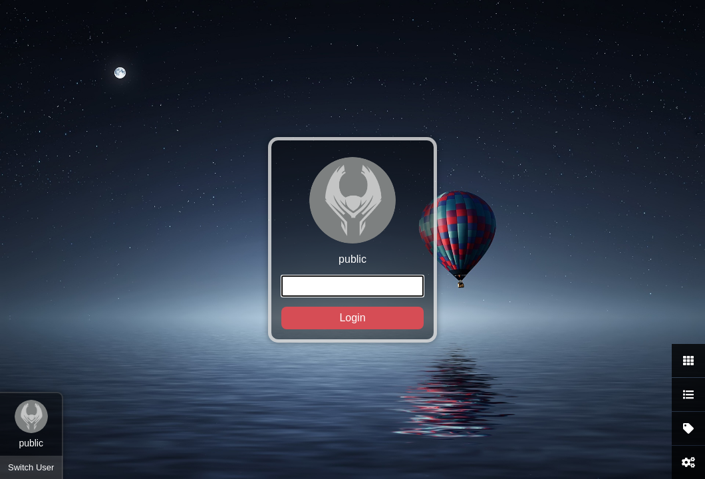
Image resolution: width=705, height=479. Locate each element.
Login (352, 317)
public (352, 243)
